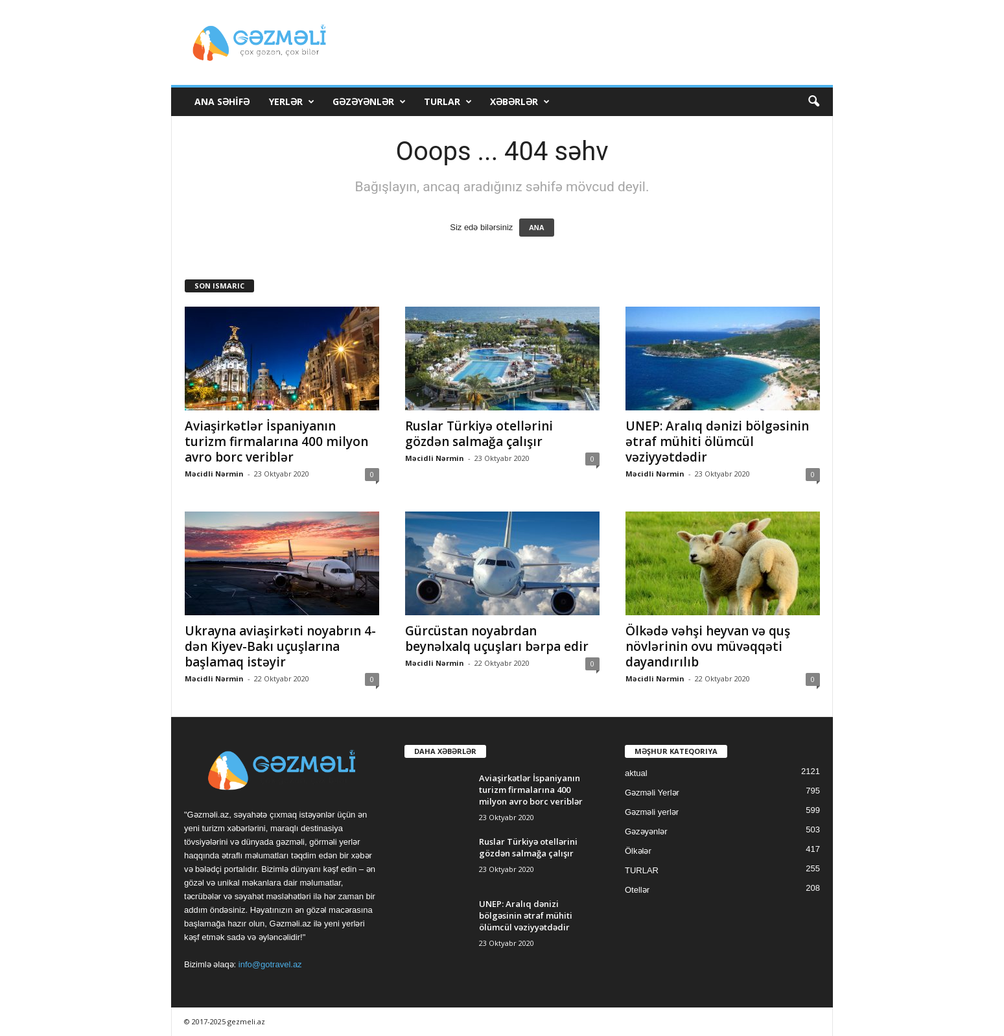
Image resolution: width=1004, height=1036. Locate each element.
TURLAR (448, 102)
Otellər (637, 890)
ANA (536, 227)
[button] (813, 102)
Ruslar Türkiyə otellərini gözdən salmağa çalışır (479, 434)
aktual (636, 773)
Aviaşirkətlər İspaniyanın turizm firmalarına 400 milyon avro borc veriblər (276, 441)
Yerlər (291, 102)
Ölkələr (638, 851)
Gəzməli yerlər (652, 812)
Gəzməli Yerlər (652, 792)
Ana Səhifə (222, 101)
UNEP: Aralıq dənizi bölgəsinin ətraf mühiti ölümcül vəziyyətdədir (717, 441)
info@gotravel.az (270, 964)
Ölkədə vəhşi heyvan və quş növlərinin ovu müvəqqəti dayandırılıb (707, 646)
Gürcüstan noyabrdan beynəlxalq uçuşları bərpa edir (497, 638)
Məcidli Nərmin (214, 473)
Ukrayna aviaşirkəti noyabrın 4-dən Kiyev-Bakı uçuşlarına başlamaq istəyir (280, 646)
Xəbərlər (520, 102)
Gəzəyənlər (369, 102)
